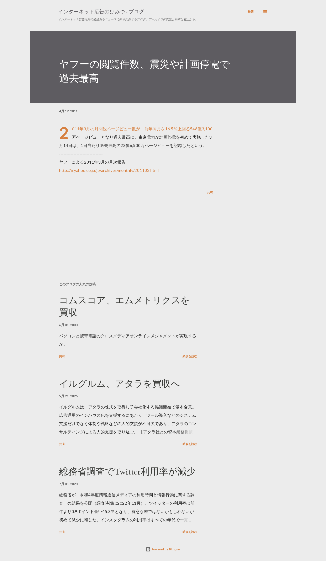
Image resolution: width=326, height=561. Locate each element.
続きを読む (190, 356)
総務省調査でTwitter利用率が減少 (127, 471)
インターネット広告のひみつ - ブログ (101, 11)
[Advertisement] (129, 230)
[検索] (251, 11)
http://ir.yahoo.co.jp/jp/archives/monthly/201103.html (109, 170)
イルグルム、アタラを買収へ (119, 384)
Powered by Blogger (163, 549)
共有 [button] (210, 192)
